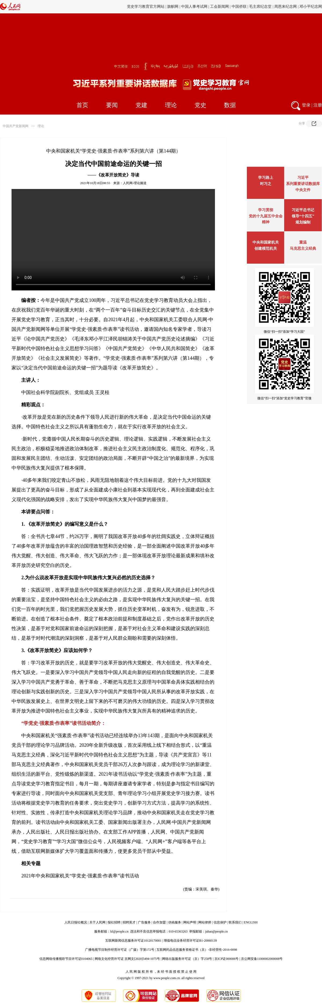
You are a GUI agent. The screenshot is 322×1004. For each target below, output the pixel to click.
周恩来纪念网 (285, 7)
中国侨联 (239, 7)
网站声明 (189, 922)
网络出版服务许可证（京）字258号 (187, 959)
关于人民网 (97, 922)
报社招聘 (114, 922)
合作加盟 (159, 922)
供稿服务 (174, 922)
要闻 (112, 105)
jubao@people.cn (216, 931)
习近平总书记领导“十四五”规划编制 (303, 216)
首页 (82, 105)
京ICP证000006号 (226, 959)
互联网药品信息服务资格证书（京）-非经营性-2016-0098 (196, 950)
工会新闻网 (219, 7)
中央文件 (302, 190)
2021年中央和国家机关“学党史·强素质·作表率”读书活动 (80, 875)
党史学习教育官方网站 (146, 7)
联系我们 (235, 922)
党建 (141, 105)
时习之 (265, 184)
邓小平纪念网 (310, 7)
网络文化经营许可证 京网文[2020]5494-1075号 (127, 959)
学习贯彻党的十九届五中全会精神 (266, 216)
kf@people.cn (119, 931)
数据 (230, 105)
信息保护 (220, 922)
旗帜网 (172, 7)
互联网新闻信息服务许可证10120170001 (133, 940)
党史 (200, 105)
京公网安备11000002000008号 (262, 959)
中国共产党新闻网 (15, 126)
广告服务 (144, 922)
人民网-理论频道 (135, 183)
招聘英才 (129, 922)
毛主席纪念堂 (260, 7)
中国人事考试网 (194, 7)
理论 (171, 105)
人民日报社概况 (75, 922)
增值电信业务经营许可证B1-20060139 (190, 940)
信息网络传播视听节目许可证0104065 (66, 959)
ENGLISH (251, 922)
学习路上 (265, 178)
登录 (306, 105)
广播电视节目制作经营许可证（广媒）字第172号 (119, 950)
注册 (317, 105)
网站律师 (204, 922)
